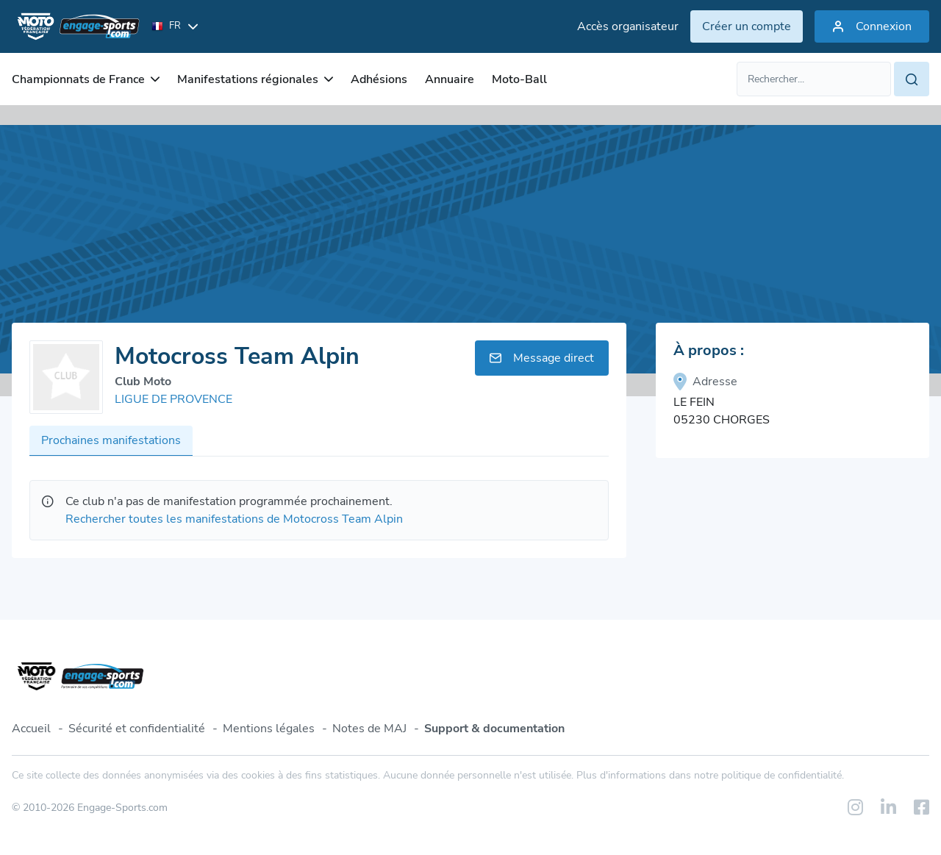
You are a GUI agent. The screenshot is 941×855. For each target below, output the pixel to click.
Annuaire (449, 79)
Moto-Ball (519, 79)
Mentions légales (269, 728)
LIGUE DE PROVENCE (173, 399)
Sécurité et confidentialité (136, 728)
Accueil (31, 728)
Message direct (542, 358)
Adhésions (379, 79)
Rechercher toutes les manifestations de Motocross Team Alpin (234, 519)
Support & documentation (494, 728)
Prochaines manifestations (111, 440)
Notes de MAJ (369, 728)
